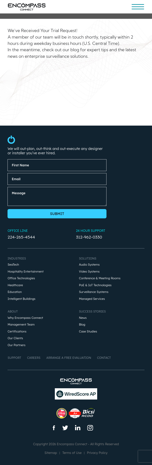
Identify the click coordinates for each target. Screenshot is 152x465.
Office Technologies (21, 278)
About (13, 311)
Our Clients (15, 338)
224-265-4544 (21, 237)
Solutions (87, 258)
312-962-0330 (89, 237)
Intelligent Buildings (21, 299)
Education (15, 292)
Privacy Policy (97, 453)
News (83, 318)
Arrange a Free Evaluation (68, 358)
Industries (17, 258)
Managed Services (92, 299)
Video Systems (89, 271)
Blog (82, 324)
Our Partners (16, 345)
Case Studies (88, 331)
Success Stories (92, 311)
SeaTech (13, 264)
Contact (104, 358)
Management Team (21, 324)
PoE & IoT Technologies (95, 285)
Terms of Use (72, 453)
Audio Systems (89, 264)
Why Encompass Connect (25, 318)
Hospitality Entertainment (26, 271)
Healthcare (15, 285)
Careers (33, 358)
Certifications (17, 331)
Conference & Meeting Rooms (100, 278)
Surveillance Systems (93, 292)
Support (14, 358)
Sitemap (51, 453)
